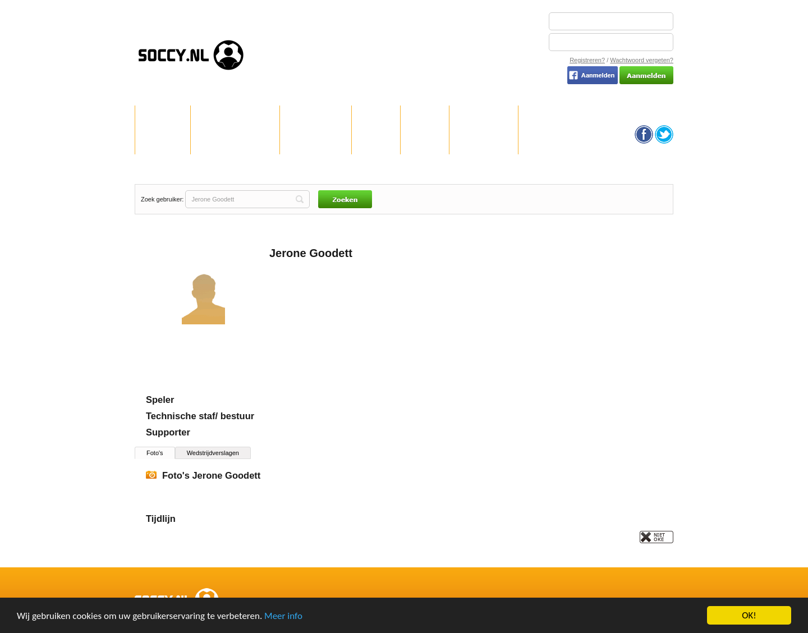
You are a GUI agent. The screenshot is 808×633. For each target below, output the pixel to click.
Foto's (154, 452)
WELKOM (163, 142)
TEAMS (425, 142)
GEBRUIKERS (483, 142)
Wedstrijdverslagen (213, 452)
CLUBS (376, 142)
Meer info (283, 616)
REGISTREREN (315, 142)
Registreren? (587, 60)
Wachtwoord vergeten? (641, 60)
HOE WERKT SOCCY (234, 142)
